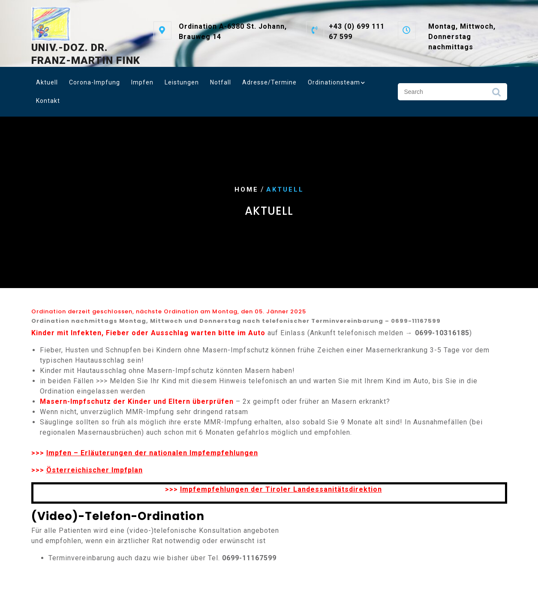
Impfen (142, 82)
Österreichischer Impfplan (94, 470)
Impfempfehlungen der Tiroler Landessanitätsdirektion (281, 489)
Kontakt (48, 100)
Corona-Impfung (94, 82)
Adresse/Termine (269, 82)
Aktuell (47, 82)
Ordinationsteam (334, 82)
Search (496, 94)
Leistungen (182, 82)
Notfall (220, 82)
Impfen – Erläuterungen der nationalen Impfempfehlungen (152, 453)
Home (246, 189)
